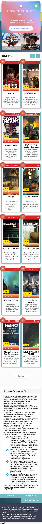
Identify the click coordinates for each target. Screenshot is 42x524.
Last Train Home (31, 93)
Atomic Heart (11, 145)
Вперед (21, 376)
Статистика (32, 496)
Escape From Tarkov (31, 301)
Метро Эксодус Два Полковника (11, 353)
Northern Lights (11, 300)
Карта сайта (31, 500)
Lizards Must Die (31, 197)
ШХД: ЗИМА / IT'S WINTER (31, 353)
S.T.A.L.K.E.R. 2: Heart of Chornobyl (31, 146)
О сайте (10, 496)
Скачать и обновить (21, 28)
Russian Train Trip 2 (31, 249)
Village (11, 197)
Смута (11, 93)
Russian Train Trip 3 (11, 249)
